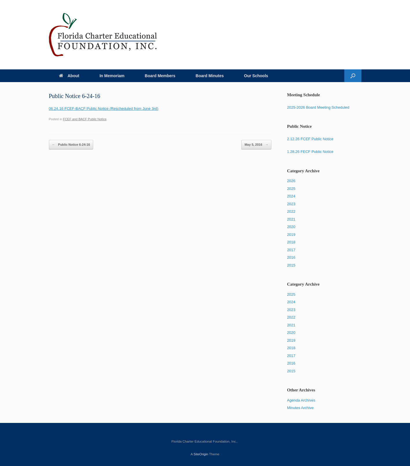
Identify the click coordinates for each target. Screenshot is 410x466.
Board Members (160, 75)
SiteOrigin (201, 454)
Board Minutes (210, 75)
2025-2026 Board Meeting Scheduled (318, 107)
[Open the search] (352, 75)
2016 (291, 257)
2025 (291, 188)
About (69, 75)
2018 (291, 242)
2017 (291, 250)
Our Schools (256, 75)
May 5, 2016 (256, 145)
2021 (291, 219)
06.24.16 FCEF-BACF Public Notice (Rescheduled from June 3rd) (104, 108)
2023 (291, 204)
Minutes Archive (300, 408)
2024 (291, 196)
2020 (291, 227)
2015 (291, 265)
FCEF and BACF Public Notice (84, 119)
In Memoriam (112, 75)
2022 (291, 211)
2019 (291, 234)
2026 (291, 181)
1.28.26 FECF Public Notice (310, 151)
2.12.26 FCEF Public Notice (310, 139)
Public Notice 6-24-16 (71, 145)
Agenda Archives (301, 400)
